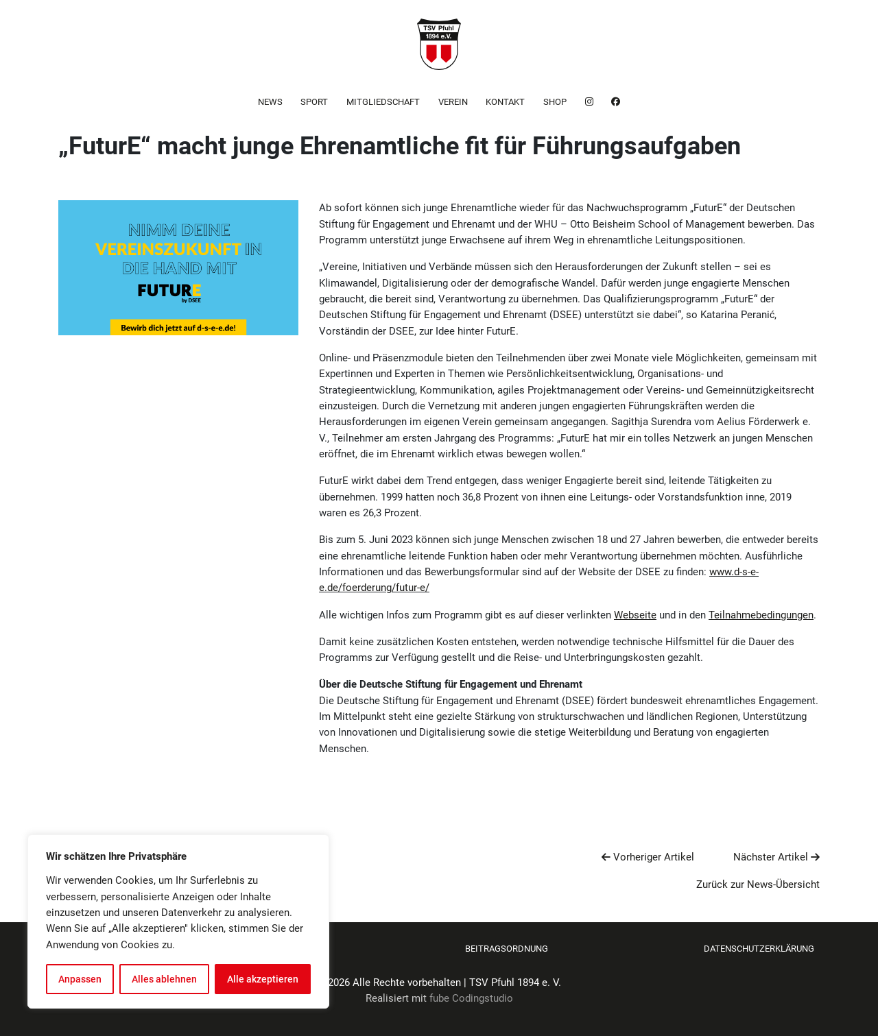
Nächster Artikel (776, 857)
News (270, 102)
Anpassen (80, 979)
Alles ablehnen (164, 979)
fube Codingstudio (471, 998)
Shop (555, 102)
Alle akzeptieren (262, 979)
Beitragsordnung (506, 948)
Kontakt (505, 102)
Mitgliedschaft (383, 102)
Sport (314, 102)
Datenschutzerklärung (759, 948)
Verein (453, 102)
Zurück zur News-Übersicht (758, 884)
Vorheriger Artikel (648, 857)
